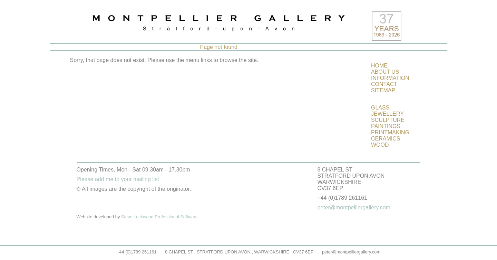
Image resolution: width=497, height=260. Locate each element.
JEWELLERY (387, 114)
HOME (379, 66)
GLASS (380, 108)
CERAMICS (385, 139)
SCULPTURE (388, 120)
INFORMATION (390, 78)
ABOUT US (385, 72)
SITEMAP (383, 90)
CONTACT (384, 84)
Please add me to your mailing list (118, 179)
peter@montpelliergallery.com (351, 251)
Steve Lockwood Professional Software (159, 216)
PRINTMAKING (390, 132)
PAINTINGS (385, 126)
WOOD (380, 145)
